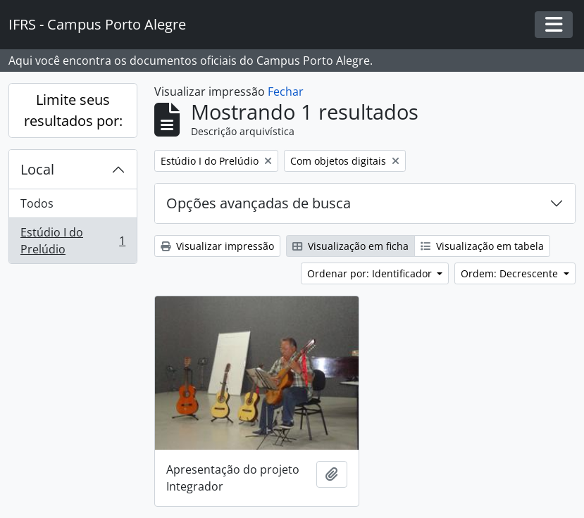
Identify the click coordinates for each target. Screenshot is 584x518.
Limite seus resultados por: (73, 110)
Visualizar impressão (217, 246)
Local (37, 169)
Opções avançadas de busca (258, 203)
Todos (37, 203)
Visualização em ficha (350, 246)
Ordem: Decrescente (511, 273)
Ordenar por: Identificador (371, 273)
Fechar (286, 91)
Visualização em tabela (482, 246)
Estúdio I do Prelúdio (72, 241)
